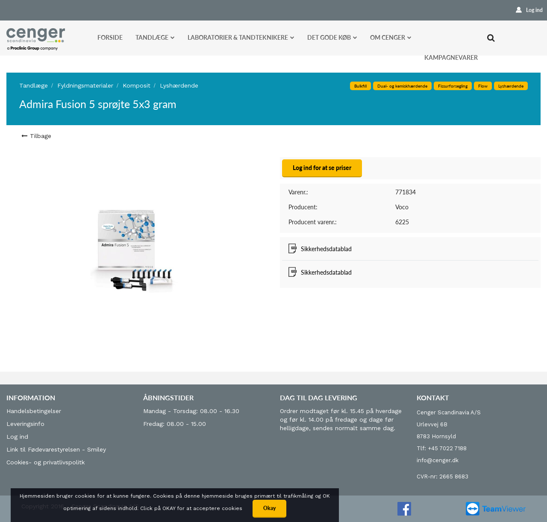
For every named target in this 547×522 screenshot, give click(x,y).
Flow (483, 85)
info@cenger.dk (438, 460)
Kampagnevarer (451, 57)
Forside (110, 37)
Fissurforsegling (453, 85)
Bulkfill (360, 85)
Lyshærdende (179, 85)
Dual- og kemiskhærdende (402, 85)
